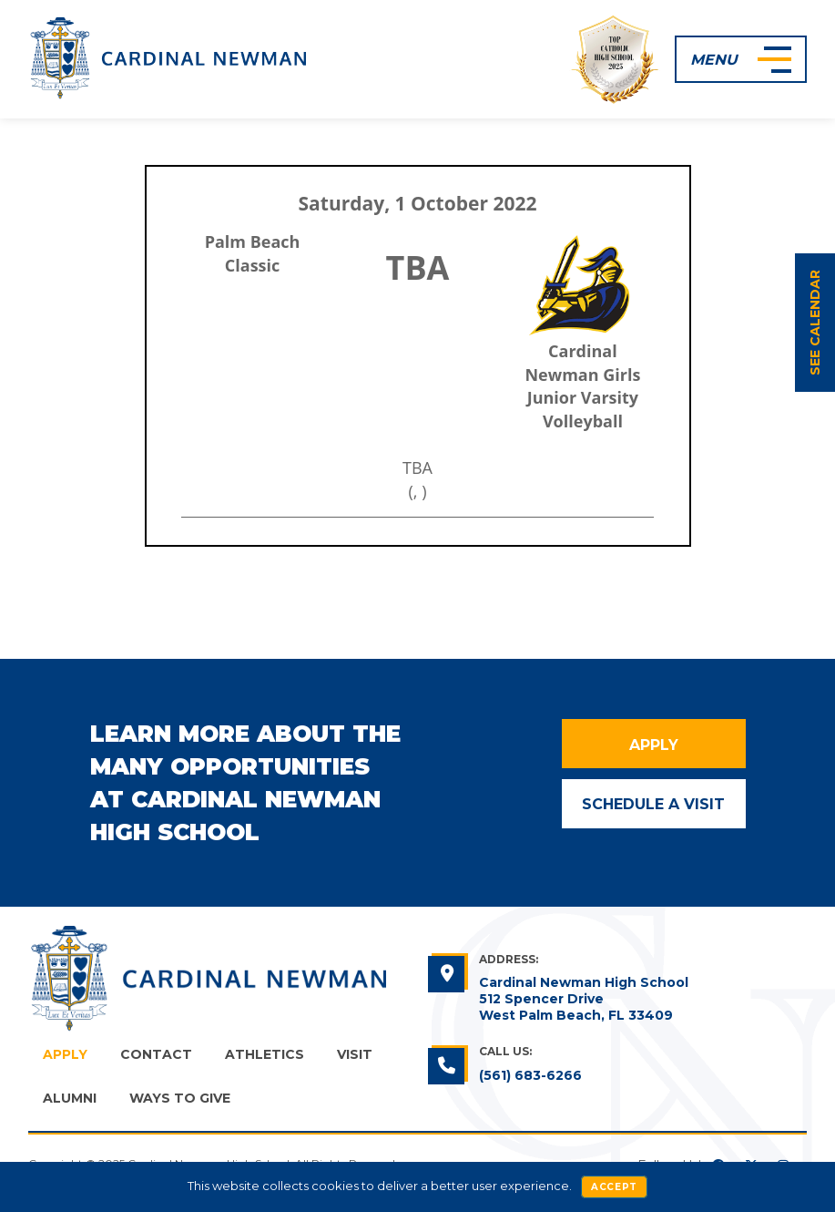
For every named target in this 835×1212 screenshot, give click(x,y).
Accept (614, 1187)
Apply (653, 745)
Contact (156, 1054)
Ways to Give (179, 1098)
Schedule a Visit (653, 804)
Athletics (264, 1054)
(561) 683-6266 (530, 1075)
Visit (354, 1054)
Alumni (70, 1098)
